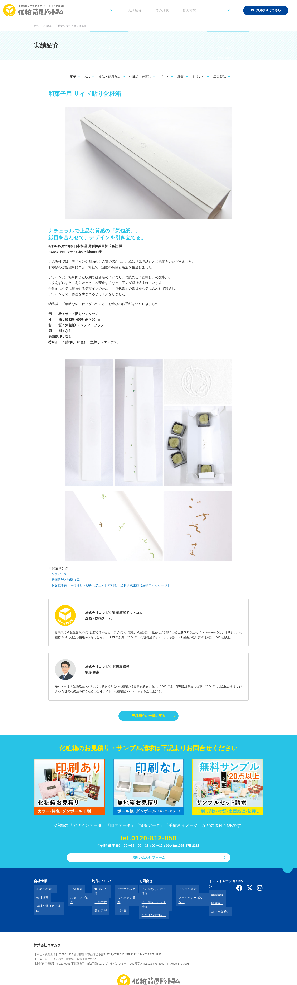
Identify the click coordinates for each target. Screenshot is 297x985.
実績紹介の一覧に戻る (148, 716)
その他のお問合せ (146, 902)
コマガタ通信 (212, 902)
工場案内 (71, 891)
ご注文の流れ (119, 891)
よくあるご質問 (120, 896)
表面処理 (96, 902)
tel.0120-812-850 (148, 839)
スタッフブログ (76, 896)
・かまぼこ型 (58, 574)
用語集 (114, 902)
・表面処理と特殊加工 (65, 579)
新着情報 (209, 891)
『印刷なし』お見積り (149, 896)
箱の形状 (178, 10)
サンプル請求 (178, 891)
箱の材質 (200, 10)
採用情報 (209, 896)
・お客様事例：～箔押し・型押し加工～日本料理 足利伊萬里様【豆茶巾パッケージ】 (113, 585)
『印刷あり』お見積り (149, 891)
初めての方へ (43, 891)
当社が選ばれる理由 (47, 902)
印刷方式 (96, 896)
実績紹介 (156, 10)
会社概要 (40, 896)
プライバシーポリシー (184, 896)
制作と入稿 (98, 891)
